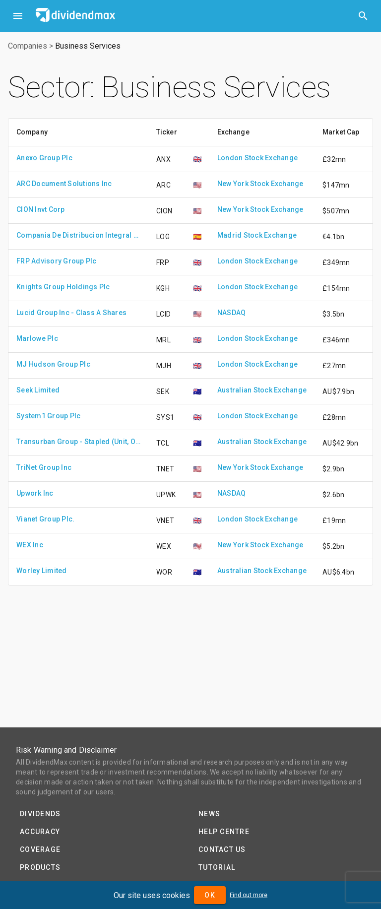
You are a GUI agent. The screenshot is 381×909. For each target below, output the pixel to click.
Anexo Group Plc (44, 158)
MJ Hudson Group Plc (53, 364)
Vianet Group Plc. (45, 519)
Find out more (248, 895)
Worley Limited (41, 571)
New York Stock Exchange (260, 184)
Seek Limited (38, 390)
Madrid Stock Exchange (257, 235)
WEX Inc (29, 545)
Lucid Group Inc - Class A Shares (71, 313)
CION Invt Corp (40, 209)
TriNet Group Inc (43, 467)
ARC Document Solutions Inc (64, 184)
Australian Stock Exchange (262, 390)
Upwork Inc (35, 493)
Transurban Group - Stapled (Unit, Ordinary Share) (78, 442)
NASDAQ (231, 313)
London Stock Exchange (257, 158)
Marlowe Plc (37, 338)
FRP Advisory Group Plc (56, 261)
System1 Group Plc (48, 416)
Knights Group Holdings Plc (63, 287)
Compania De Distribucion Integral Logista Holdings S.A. (78, 235)
